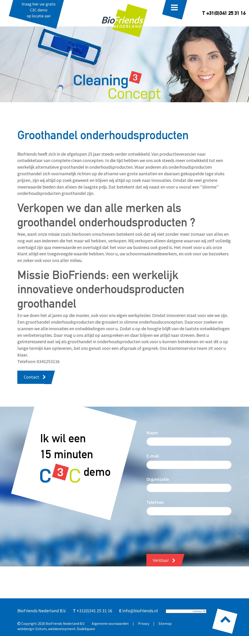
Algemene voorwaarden (110, 623)
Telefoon (155, 502)
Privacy (143, 623)
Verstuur (161, 560)
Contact (31, 377)
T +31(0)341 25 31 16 (224, 13)
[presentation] (181, 531)
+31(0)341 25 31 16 (94, 610)
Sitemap (165, 623)
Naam (152, 432)
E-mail (152, 456)
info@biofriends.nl (140, 610)
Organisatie (157, 479)
